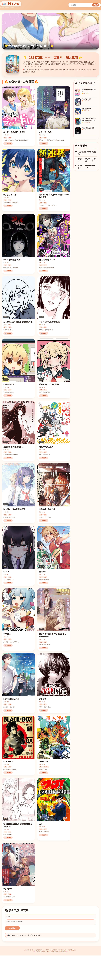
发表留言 (12, 928)
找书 (96, 5)
